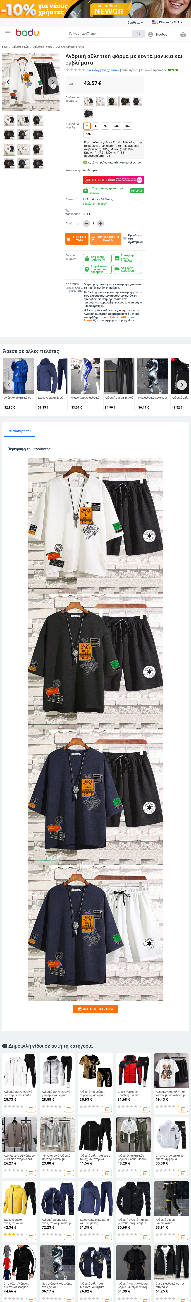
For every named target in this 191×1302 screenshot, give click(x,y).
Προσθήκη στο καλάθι (105, 238)
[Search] (99, 34)
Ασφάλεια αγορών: (71, 257)
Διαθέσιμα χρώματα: (72, 99)
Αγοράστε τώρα (76, 238)
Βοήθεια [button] (135, 22)
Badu (4, 46)
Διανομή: (71, 199)
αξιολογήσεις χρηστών (103, 70)
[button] (8, 32)
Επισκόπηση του (19, 431)
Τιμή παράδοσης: (73, 212)
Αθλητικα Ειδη (20, 46)
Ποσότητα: (72, 223)
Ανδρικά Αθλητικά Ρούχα (70, 46)
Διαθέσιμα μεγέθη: (72, 126)
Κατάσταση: (73, 170)
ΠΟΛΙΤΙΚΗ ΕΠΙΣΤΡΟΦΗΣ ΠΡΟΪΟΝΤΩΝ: (73, 288)
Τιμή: (70, 83)
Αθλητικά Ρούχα (42, 46)
